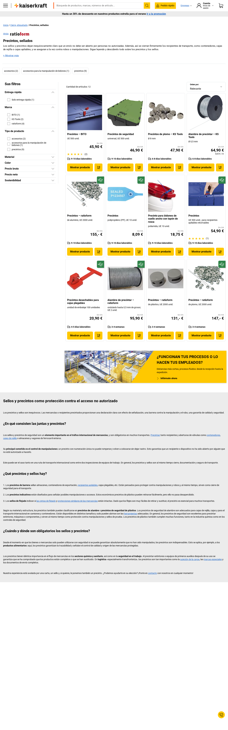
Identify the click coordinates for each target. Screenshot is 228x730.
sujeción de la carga (190, 566)
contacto (152, 579)
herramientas (130, 520)
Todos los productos (18, 19)
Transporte (84, 19)
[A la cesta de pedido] (98, 174)
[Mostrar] (53, 163)
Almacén (67, 19)
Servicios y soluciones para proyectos (167, 19)
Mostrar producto (80, 173)
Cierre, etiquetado (19, 31)
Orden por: (194, 91)
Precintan (155, 441)
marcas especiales (213, 566)
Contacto (196, 19)
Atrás (16, 40)
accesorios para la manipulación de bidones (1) (46, 77)
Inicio (5, 31)
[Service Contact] (221, 714)
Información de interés (130, 19)
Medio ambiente (104, 19)
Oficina (38, 19)
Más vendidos (215, 19)
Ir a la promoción (156, 25)
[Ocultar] (53, 99)
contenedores (213, 441)
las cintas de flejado (46, 507)
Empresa (52, 19)
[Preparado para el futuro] (100, 186)
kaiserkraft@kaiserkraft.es (164, 2)
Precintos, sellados (39, 31)
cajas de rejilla (10, 445)
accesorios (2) (11, 77)
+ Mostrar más (11, 62)
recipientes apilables (88, 491)
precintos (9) (80, 77)
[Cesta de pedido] (221, 10)
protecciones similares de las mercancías (78, 507)
